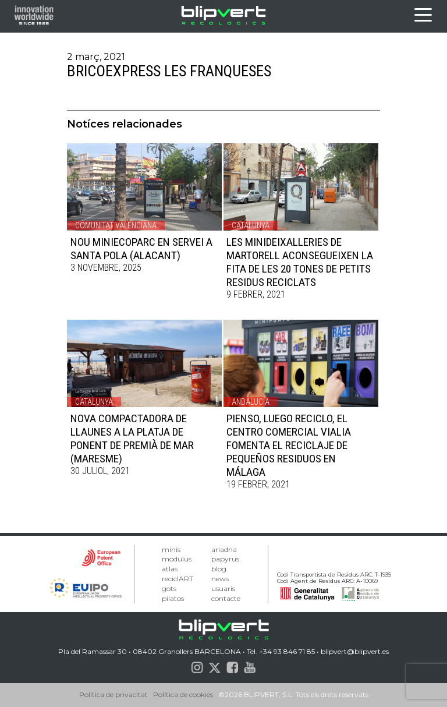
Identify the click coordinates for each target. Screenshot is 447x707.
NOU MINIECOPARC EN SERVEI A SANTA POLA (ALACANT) (141, 248)
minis (171, 549)
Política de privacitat (113, 694)
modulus (176, 558)
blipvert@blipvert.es (355, 651)
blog (218, 568)
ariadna (224, 549)
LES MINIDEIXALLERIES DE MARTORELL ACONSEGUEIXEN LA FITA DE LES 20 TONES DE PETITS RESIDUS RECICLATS (299, 262)
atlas (170, 568)
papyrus (225, 558)
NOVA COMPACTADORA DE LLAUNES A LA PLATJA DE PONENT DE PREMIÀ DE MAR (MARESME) (132, 438)
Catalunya (250, 225)
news (220, 578)
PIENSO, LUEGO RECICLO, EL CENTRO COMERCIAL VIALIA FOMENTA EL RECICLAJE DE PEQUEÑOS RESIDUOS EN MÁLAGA (288, 445)
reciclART (177, 578)
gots (169, 588)
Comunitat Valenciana (116, 225)
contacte (225, 598)
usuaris (223, 588)
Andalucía (250, 401)
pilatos (173, 598)
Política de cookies (183, 694)
